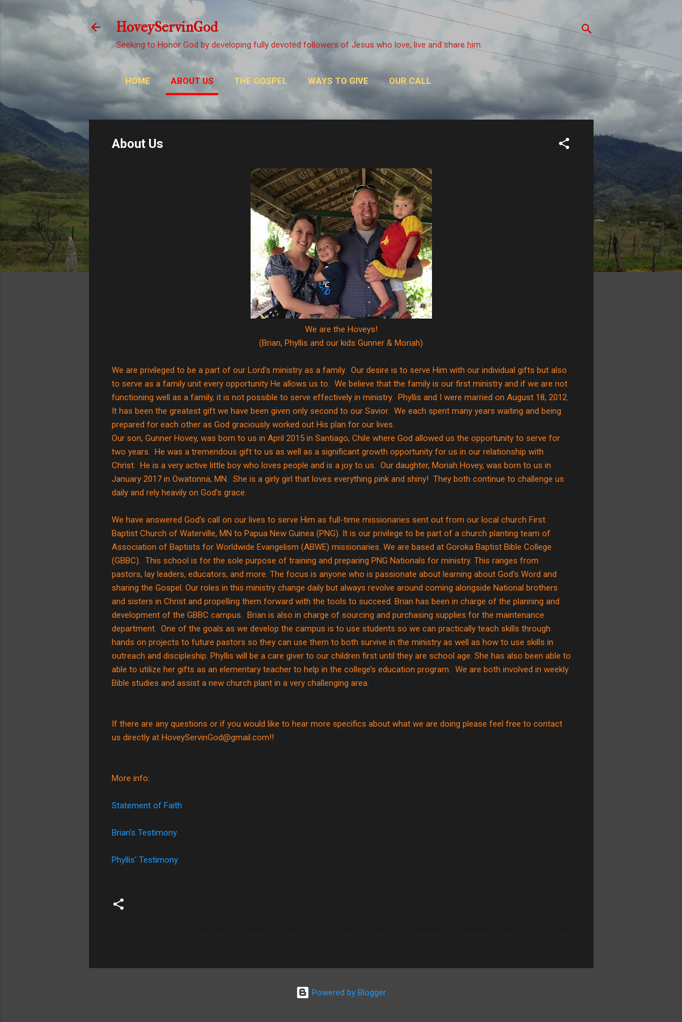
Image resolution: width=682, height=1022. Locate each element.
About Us (192, 81)
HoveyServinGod (167, 27)
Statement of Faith (147, 805)
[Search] (587, 31)
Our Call (410, 81)
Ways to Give (338, 81)
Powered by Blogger (341, 992)
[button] (564, 145)
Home (137, 81)
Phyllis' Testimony (145, 860)
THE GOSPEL (260, 81)
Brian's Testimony (144, 833)
